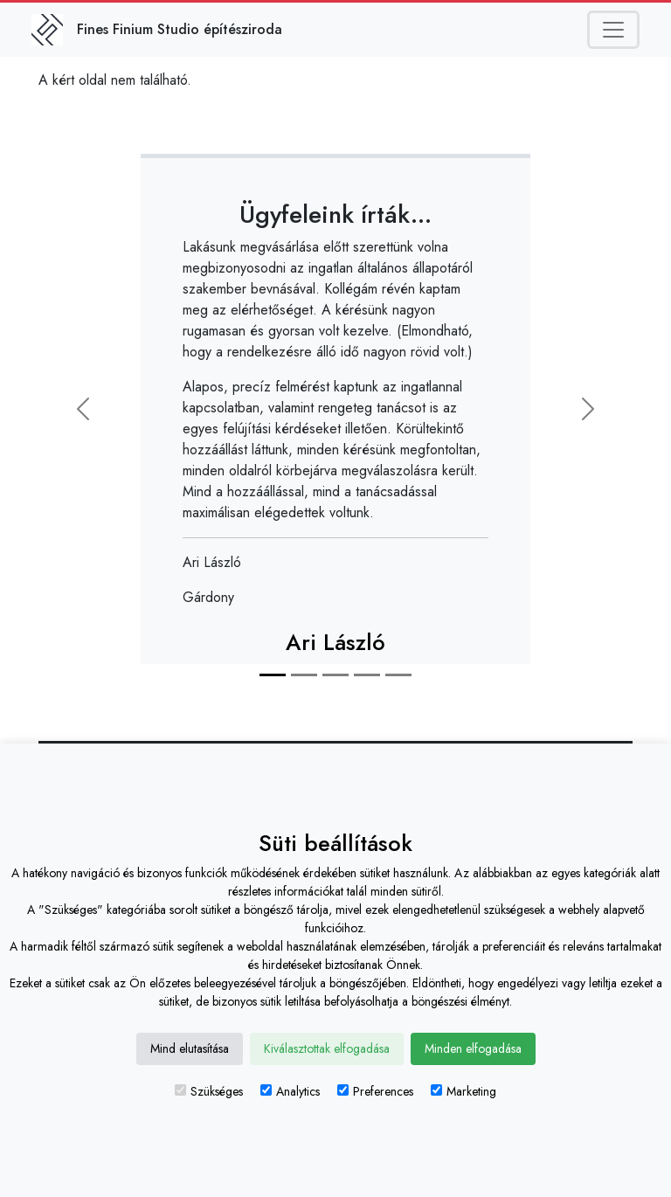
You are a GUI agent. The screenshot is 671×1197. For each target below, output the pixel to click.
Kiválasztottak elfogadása (327, 1048)
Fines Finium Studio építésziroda (179, 29)
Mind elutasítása (189, 1048)
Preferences (375, 1091)
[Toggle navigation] (613, 29)
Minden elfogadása (473, 1048)
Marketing (463, 1091)
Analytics (290, 1091)
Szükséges (209, 1091)
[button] (83, 409)
